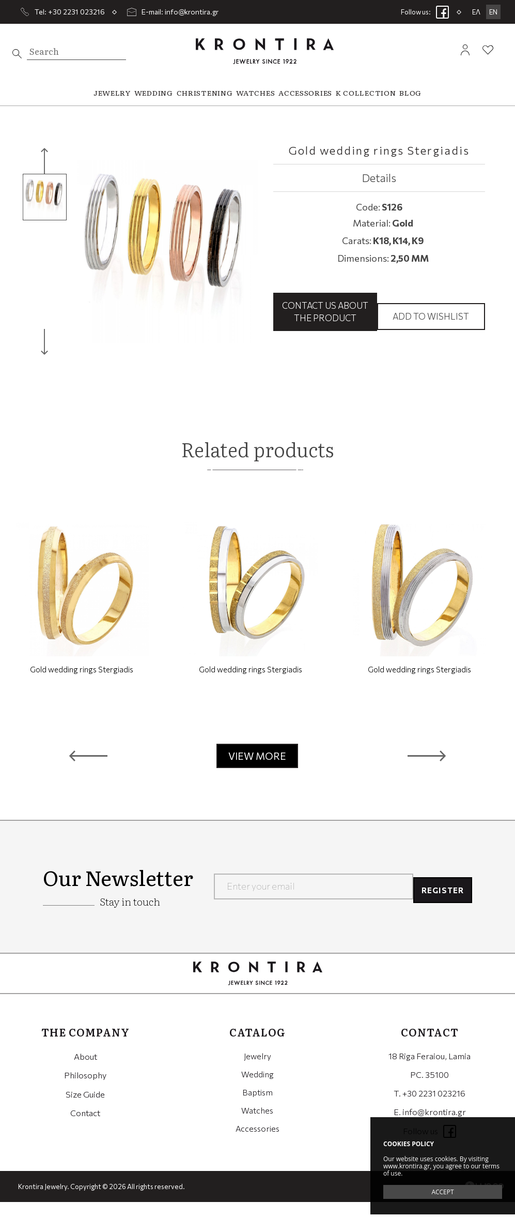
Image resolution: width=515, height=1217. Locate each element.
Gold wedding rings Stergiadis (81, 684)
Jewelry (257, 1071)
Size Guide (85, 1108)
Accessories (257, 1145)
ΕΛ (476, 12)
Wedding (257, 1089)
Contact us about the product (325, 319)
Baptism (257, 1108)
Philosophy (85, 1089)
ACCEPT (442, 1192)
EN (493, 12)
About (85, 1071)
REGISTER (439, 901)
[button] (88, 771)
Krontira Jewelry (264, 51)
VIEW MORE (257, 771)
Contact (85, 1127)
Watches (257, 1127)
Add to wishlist (431, 323)
